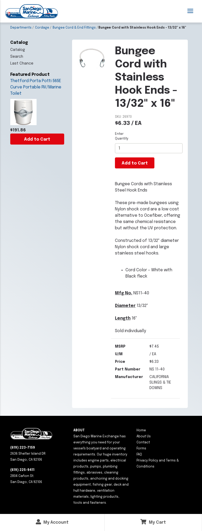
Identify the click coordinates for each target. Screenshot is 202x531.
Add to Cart (37, 139)
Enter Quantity (121, 136)
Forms (141, 448)
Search (16, 57)
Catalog (17, 50)
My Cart (153, 522)
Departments (21, 27)
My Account (52, 522)
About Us (144, 436)
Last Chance (21, 63)
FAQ (139, 454)
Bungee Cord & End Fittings (74, 27)
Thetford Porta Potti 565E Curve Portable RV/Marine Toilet (35, 87)
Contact (143, 442)
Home (141, 430)
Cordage (42, 27)
